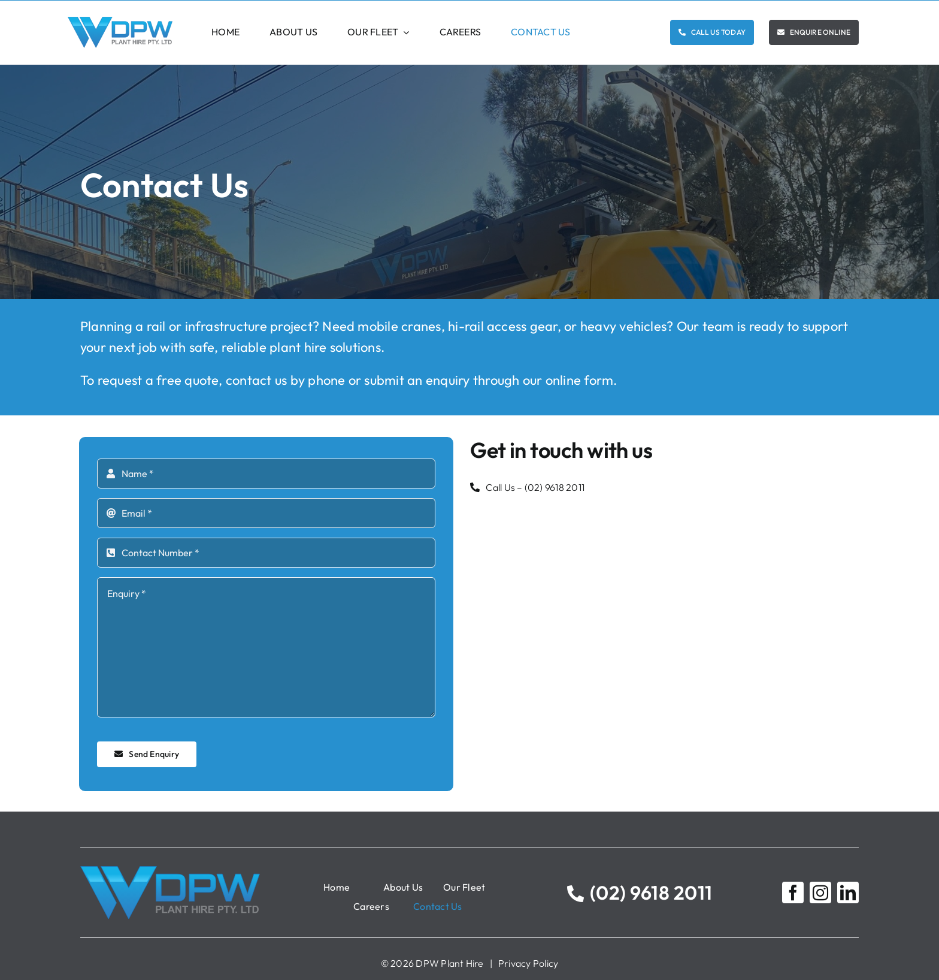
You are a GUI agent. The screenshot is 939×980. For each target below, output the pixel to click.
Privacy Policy (528, 963)
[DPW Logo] (120, 22)
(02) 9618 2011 (554, 487)
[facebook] (793, 892)
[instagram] (820, 892)
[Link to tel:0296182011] (575, 893)
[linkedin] (848, 892)
